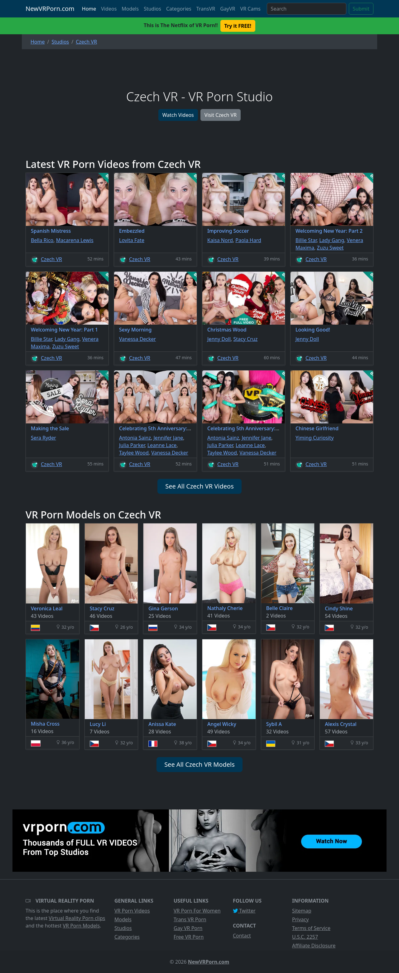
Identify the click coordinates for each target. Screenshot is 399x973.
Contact (242, 935)
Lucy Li (98, 724)
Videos (109, 8)
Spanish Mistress (51, 230)
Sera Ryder (43, 437)
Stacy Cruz (245, 339)
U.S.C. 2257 (305, 936)
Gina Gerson (163, 608)
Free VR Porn (189, 936)
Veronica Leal (47, 608)
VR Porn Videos (132, 910)
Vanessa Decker (137, 339)
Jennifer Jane (168, 437)
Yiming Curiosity (315, 437)
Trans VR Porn (190, 919)
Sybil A (274, 724)
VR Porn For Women (197, 910)
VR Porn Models (81, 925)
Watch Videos (178, 115)
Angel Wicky (221, 724)
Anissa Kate (162, 724)
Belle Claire (279, 608)
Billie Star (306, 240)
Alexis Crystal (340, 724)
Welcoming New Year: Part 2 (329, 230)
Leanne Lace (161, 445)
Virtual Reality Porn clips (77, 918)
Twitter (244, 910)
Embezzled (132, 230)
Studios (152, 8)
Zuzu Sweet (330, 247)
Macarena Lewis (75, 240)
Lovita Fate (131, 240)
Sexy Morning (135, 329)
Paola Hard (248, 240)
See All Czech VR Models (199, 764)
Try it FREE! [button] (237, 25)
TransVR (205, 8)
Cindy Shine (339, 608)
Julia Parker (132, 445)
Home (89, 8)
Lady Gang (331, 240)
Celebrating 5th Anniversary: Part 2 (160, 428)
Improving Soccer (228, 230)
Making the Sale (50, 428)
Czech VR (51, 259)
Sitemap (301, 910)
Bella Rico (42, 240)
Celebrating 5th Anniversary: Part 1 (249, 428)
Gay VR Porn (188, 928)
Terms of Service (311, 928)
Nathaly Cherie (225, 608)
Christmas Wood (227, 329)
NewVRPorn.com (50, 8)
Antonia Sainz (135, 437)
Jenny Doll (219, 339)
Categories (178, 8)
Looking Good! (313, 329)
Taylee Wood (134, 452)
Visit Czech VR (220, 115)
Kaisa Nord (220, 240)
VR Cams (250, 8)
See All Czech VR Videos (199, 486)
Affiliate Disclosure (313, 945)
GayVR (227, 8)
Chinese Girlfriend (317, 428)
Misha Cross (45, 723)
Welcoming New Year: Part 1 (64, 329)
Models (130, 8)
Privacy (300, 919)
